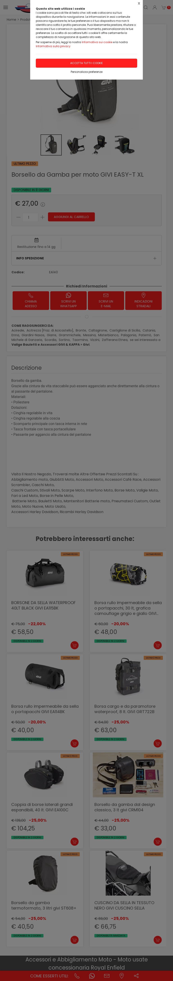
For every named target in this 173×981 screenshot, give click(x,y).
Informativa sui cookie (97, 42)
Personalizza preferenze (86, 72)
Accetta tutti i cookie (86, 63)
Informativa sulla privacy (53, 46)
